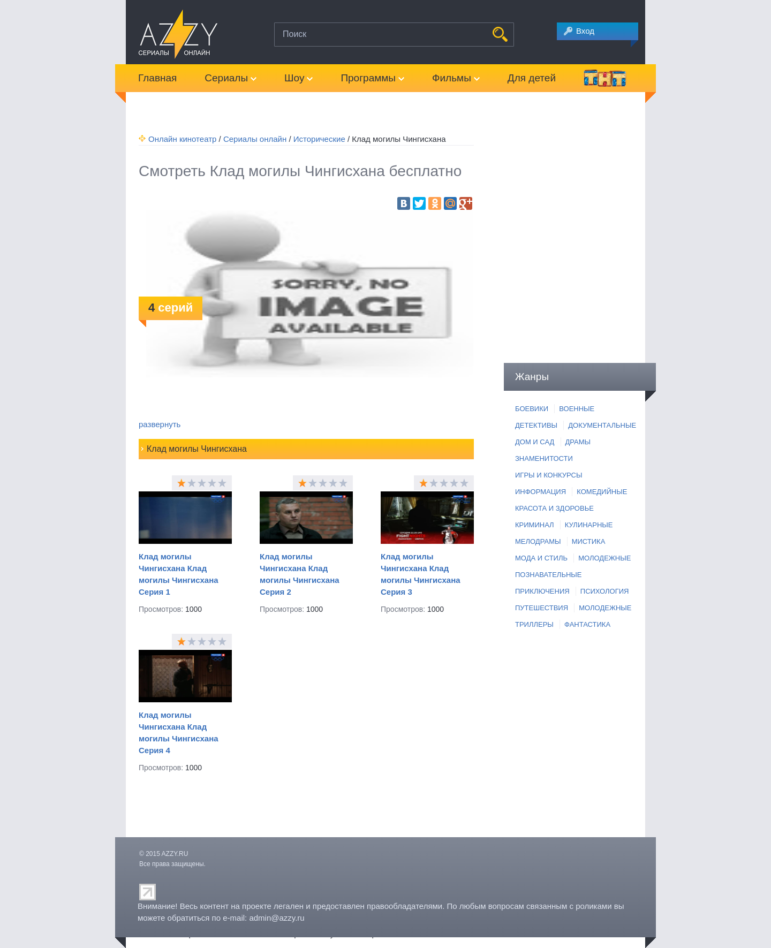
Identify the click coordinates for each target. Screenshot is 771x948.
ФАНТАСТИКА (587, 624)
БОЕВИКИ (531, 409)
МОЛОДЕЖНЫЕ (604, 558)
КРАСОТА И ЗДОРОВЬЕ (554, 508)
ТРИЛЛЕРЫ (534, 624)
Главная (157, 78)
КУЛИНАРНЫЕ (589, 525)
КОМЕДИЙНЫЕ (602, 492)
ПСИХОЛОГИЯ (604, 591)
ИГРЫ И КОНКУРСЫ (548, 475)
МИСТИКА (589, 541)
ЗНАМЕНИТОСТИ (544, 458)
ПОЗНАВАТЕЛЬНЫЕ (548, 575)
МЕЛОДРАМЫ (538, 541)
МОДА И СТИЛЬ (541, 558)
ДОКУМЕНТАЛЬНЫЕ (602, 425)
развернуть (159, 424)
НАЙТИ (500, 34)
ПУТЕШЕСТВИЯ (541, 608)
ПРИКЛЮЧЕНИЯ (542, 591)
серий (170, 307)
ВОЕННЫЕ (576, 409)
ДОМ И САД (534, 442)
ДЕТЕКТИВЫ (536, 425)
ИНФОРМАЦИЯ (540, 492)
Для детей (532, 78)
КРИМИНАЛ (534, 525)
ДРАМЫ (578, 442)
